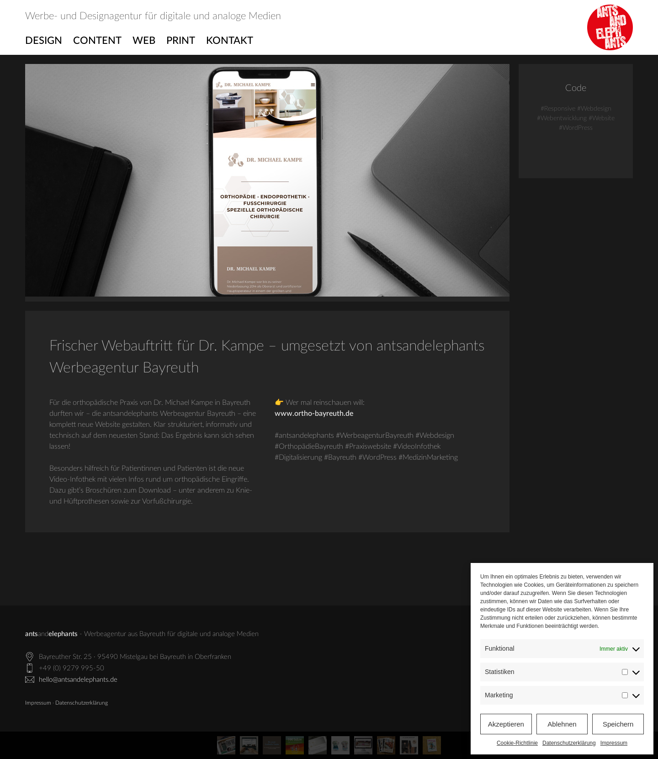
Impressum (613, 743)
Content (97, 41)
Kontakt (229, 41)
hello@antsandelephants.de (78, 679)
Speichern (618, 724)
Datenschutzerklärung (569, 743)
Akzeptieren (506, 724)
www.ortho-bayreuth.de (314, 413)
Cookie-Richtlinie (517, 743)
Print (180, 41)
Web (144, 41)
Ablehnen (561, 724)
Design (43, 41)
